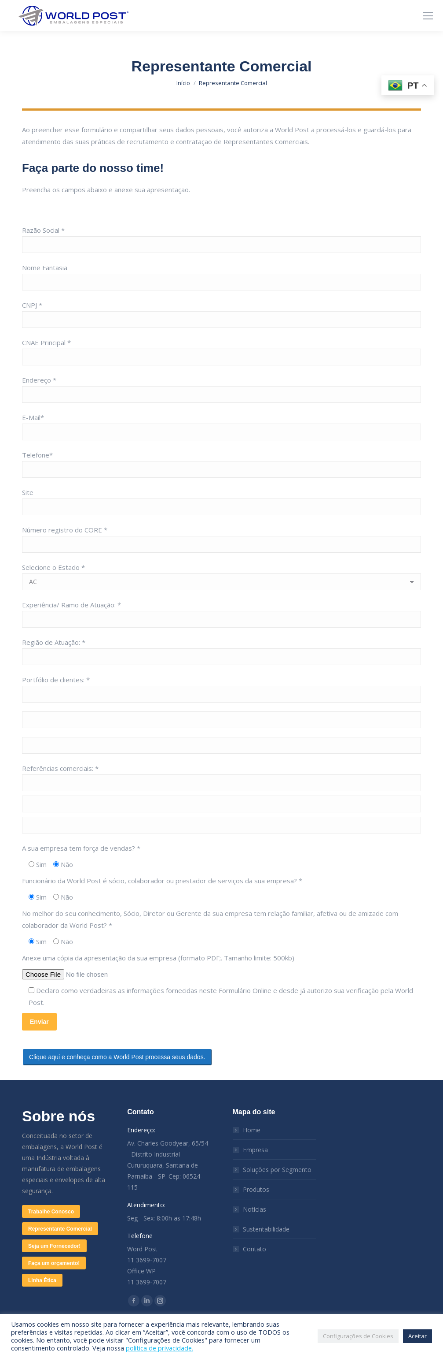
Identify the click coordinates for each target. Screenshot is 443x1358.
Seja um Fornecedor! (54, 1246)
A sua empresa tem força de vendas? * (81, 848)
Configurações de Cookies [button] (358, 1336)
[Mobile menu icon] (428, 16)
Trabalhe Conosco (51, 1212)
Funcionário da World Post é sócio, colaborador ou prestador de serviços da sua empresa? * (162, 880)
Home (251, 1130)
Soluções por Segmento (277, 1169)
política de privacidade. (159, 1347)
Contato (254, 1249)
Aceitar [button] (417, 1336)
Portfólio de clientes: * (56, 679)
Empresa (255, 1150)
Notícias (254, 1209)
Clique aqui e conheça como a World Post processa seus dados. (117, 1056)
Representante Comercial (60, 1229)
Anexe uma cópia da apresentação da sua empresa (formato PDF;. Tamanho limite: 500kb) (158, 957)
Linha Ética (42, 1280)
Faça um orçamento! (54, 1263)
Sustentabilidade (266, 1229)
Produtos (256, 1189)
